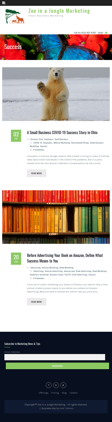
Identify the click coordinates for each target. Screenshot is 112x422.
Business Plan (36, 139)
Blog (64, 392)
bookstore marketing (39, 274)
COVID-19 (37, 142)
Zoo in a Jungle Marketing (59, 10)
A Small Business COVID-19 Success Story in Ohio (62, 132)
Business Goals (56, 274)
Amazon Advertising (54, 271)
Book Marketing (67, 267)
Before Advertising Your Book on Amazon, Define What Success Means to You (65, 258)
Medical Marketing (62, 142)
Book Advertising (83, 271)
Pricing (55, 392)
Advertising (35, 267)
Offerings (43, 392)
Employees (48, 139)
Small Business (61, 139)
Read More (36, 173)
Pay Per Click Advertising (76, 274)
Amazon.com (69, 271)
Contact (74, 392)
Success (43, 146)
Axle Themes (66, 408)
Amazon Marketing (50, 267)
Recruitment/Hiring (80, 142)
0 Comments (38, 149)
